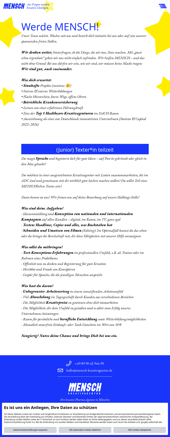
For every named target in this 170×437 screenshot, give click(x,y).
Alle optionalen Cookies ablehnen (85, 429)
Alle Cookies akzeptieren (139, 429)
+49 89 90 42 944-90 (89, 363)
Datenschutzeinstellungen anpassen (30, 429)
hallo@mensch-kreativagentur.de (89, 370)
